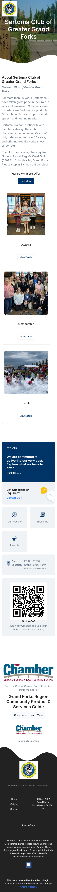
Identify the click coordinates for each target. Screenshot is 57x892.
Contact (14, 809)
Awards (26, 244)
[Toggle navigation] (52, 9)
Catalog (14, 804)
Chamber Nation (28, 886)
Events (26, 403)
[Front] (10, 8)
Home (14, 799)
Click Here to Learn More (28, 715)
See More (26, 181)
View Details (26, 257)
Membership (26, 323)
